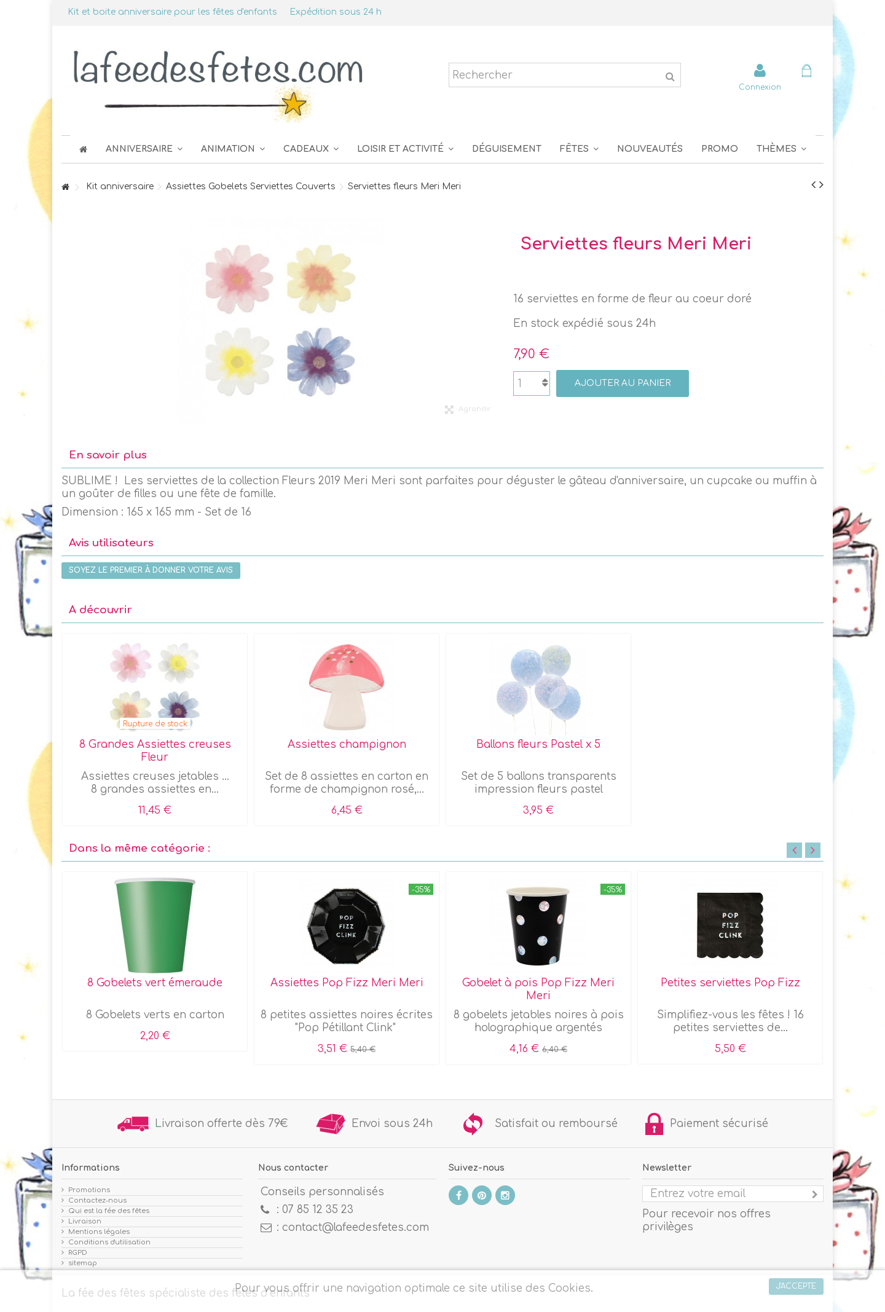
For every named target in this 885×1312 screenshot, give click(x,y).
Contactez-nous (97, 1200)
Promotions (89, 1190)
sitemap (82, 1263)
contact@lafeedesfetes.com (355, 1227)
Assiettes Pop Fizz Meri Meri (346, 983)
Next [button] (812, 850)
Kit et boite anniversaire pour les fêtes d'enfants (172, 12)
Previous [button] (794, 850)
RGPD (77, 1252)
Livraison (84, 1221)
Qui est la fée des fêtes (108, 1210)
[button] (579, 149)
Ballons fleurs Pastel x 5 (538, 744)
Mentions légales (99, 1231)
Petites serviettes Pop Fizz (730, 983)
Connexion (760, 87)
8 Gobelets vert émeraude (154, 983)
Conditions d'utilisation (109, 1242)
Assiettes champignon (347, 744)
